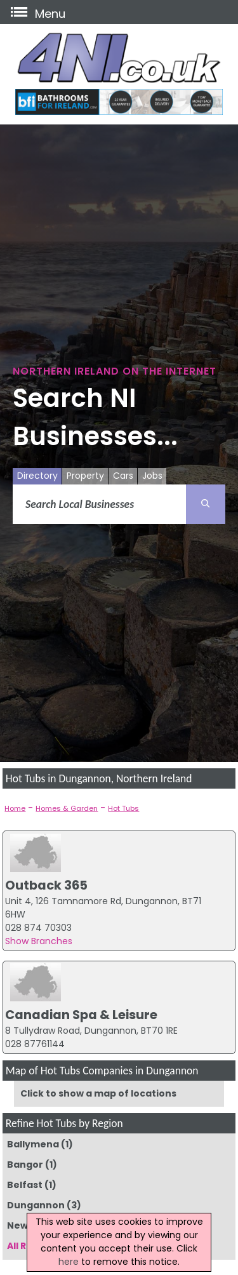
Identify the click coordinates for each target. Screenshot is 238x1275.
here (68, 1261)
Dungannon (36, 1205)
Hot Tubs (123, 808)
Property (85, 475)
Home (14, 808)
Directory (37, 475)
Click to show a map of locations (98, 1093)
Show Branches (38, 941)
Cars (123, 475)
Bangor (25, 1164)
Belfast (25, 1184)
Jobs (152, 475)
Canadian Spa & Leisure (81, 1015)
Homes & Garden (67, 808)
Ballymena (33, 1144)
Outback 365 (46, 885)
